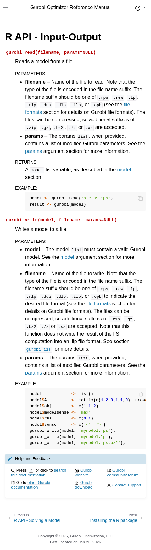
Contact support (126, 485)
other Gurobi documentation (30, 485)
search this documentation (38, 472)
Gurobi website (83, 472)
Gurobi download (83, 485)
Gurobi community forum (122, 472)
